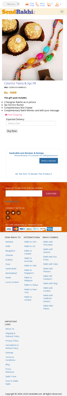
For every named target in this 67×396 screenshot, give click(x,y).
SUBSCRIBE (51, 193)
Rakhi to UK (29, 246)
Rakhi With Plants (48, 307)
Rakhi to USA (30, 241)
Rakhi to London (28, 298)
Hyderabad (10, 268)
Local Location (12, 282)
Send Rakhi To (13, 237)
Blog (7, 364)
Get (42, 4)
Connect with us (15, 208)
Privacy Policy (11, 340)
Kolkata (8, 259)
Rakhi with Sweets (48, 250)
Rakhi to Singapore (29, 271)
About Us (9, 328)
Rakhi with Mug (50, 283)
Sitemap (9, 352)
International (32, 237)
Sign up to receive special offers (24, 188)
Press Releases (9, 370)
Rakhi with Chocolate (48, 243)
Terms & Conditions (10, 358)
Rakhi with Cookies (48, 289)
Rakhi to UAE (30, 265)
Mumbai (9, 241)
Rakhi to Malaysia (28, 279)
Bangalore (10, 250)
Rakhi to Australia (28, 259)
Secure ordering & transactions (24, 224)
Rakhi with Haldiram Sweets (48, 298)
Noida (8, 277)
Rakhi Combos (50, 237)
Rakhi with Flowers (48, 270)
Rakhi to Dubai (31, 284)
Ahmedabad (11, 273)
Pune (7, 264)
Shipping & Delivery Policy (12, 334)
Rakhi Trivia (10, 376)
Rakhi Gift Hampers (47, 277)
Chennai (9, 255)
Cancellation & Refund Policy (12, 346)
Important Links (11, 323)
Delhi (7, 246)
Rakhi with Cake (50, 264)
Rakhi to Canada (28, 252)
